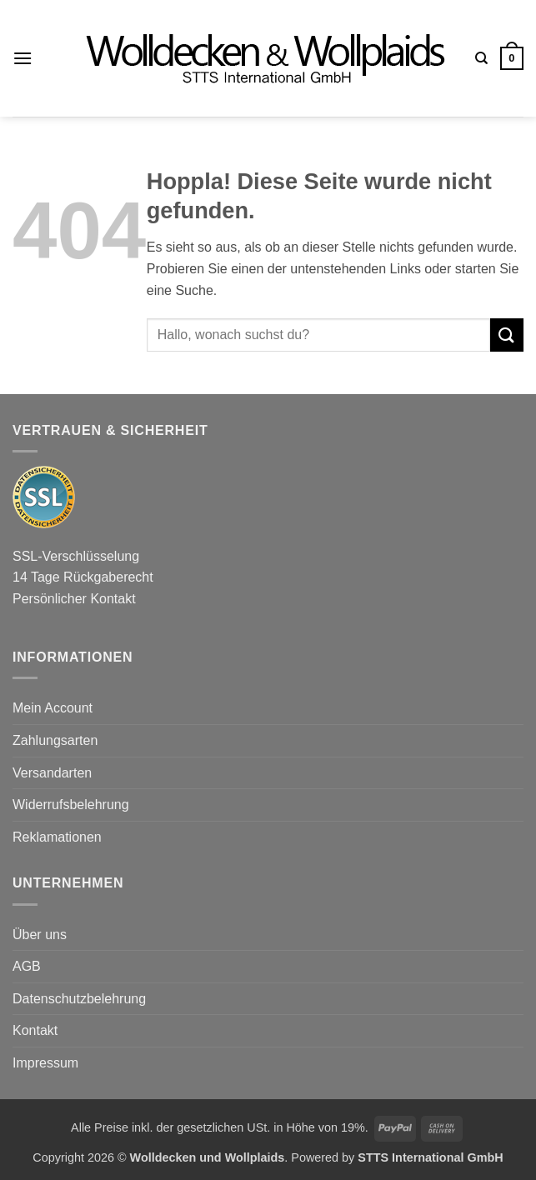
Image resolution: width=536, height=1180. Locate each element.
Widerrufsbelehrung (71, 805)
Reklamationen (57, 837)
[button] (23, 58)
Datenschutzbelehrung (79, 999)
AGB (27, 966)
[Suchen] (481, 58)
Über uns (40, 935)
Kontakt (35, 1030)
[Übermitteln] (506, 334)
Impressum (45, 1063)
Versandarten (52, 773)
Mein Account (53, 708)
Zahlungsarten (55, 740)
